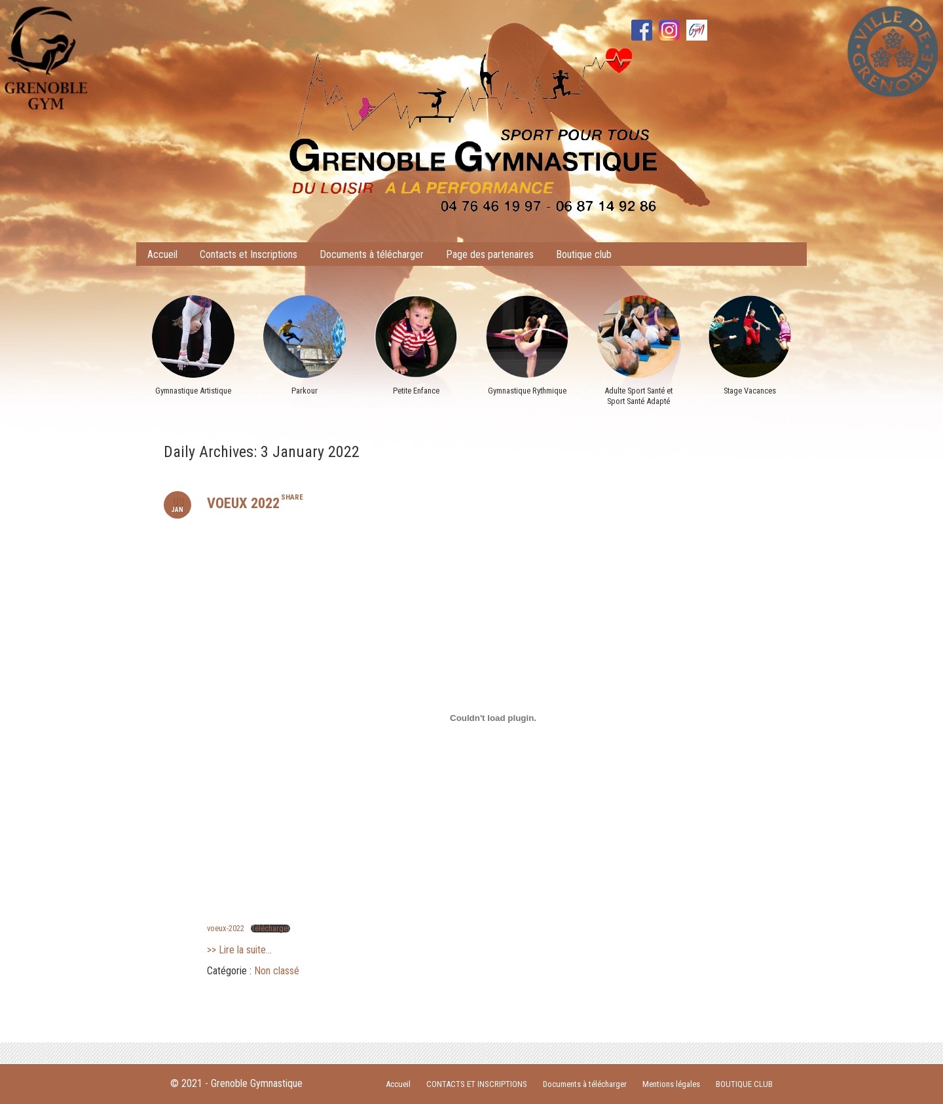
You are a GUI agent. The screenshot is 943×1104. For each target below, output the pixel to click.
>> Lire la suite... (239, 950)
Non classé (276, 971)
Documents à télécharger (372, 254)
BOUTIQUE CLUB (744, 1084)
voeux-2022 (225, 928)
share (292, 497)
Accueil (162, 254)
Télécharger (270, 929)
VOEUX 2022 (243, 502)
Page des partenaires (490, 254)
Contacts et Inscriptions (248, 254)
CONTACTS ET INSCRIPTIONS (476, 1084)
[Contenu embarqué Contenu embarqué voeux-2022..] (493, 717)
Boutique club (584, 254)
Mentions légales (671, 1084)
